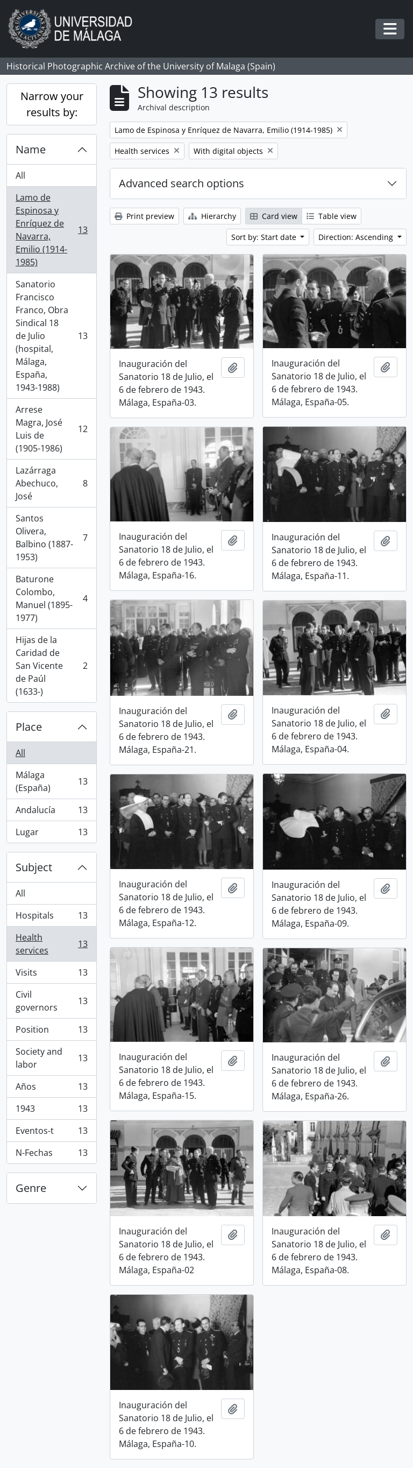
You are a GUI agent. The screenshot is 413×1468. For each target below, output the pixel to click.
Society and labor (51, 1058)
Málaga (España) (51, 781)
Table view (332, 216)
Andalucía (51, 812)
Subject (34, 867)
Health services (51, 943)
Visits (51, 975)
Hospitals (51, 918)
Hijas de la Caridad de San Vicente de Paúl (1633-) (51, 665)
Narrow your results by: (51, 104)
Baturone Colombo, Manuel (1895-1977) (51, 598)
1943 (51, 1111)
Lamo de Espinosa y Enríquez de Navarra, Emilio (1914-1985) (51, 230)
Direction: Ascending (356, 237)
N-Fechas (51, 1154)
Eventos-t (51, 1133)
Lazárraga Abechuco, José (51, 483)
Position (51, 1032)
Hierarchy (212, 216)
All (20, 175)
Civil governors (51, 1001)
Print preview (144, 216)
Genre (31, 1188)
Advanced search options (181, 183)
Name (31, 149)
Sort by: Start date (264, 237)
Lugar (51, 834)
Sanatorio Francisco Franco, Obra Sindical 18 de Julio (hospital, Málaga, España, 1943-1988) (51, 335)
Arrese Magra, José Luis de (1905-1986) (51, 429)
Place (29, 726)
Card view (273, 216)
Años (51, 1089)
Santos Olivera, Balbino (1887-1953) (51, 537)
